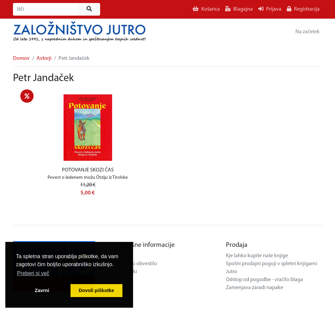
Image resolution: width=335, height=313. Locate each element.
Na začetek (307, 32)
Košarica (206, 9)
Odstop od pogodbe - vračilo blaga (264, 279)
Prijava (269, 9)
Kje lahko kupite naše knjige (257, 256)
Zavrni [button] (42, 290)
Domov (21, 58)
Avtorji (44, 58)
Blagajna (239, 9)
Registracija (303, 9)
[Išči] (46, 9)
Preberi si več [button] (33, 273)
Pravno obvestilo (138, 263)
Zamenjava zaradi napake (254, 287)
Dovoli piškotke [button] (96, 290)
